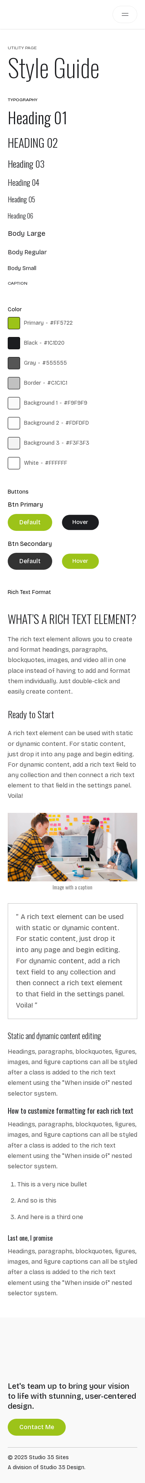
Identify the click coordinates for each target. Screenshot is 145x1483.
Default (30, 522)
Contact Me (36, 1427)
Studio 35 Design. (62, 1467)
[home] (21, 14)
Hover (80, 522)
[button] (125, 14)
